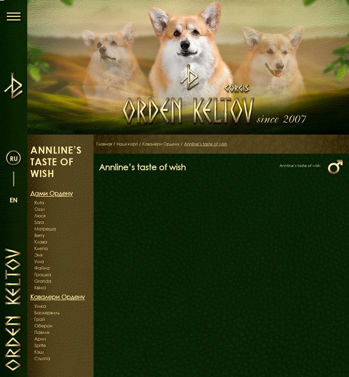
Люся (40, 216)
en (14, 199)
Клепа (41, 248)
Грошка (42, 274)
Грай (39, 319)
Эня (38, 255)
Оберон (43, 326)
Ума (39, 261)
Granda (42, 281)
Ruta (39, 202)
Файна (42, 268)
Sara (39, 222)
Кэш (39, 352)
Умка (40, 306)
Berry (39, 235)
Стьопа (42, 358)
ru (14, 158)
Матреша (45, 229)
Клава (40, 242)
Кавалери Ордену (165, 144)
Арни (40, 339)
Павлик (42, 332)
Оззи (39, 209)
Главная (104, 144)
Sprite (40, 345)
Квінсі (40, 287)
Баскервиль (47, 313)
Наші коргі (129, 144)
